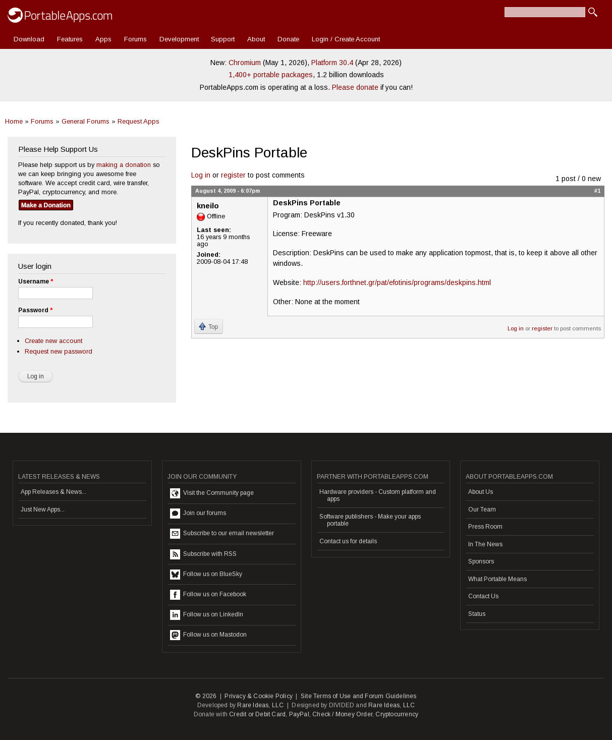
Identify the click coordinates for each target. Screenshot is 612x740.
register (233, 175)
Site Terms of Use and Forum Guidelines (359, 696)
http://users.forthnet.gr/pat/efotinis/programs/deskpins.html (397, 282)
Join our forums (198, 513)
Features (70, 39)
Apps (103, 39)
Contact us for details (348, 541)
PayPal (299, 714)
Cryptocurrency (396, 714)
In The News (485, 544)
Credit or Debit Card (257, 714)
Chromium (245, 63)
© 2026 (205, 696)
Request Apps (138, 121)
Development (179, 39)
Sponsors (481, 561)
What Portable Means (497, 579)
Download (29, 39)
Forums (135, 39)
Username (35, 281)
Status (476, 613)
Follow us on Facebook (208, 595)
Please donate (355, 87)
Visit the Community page (212, 493)
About (256, 39)
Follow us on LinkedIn (206, 615)
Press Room (485, 526)
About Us (480, 491)
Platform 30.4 (332, 63)
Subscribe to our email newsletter (222, 534)
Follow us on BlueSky (206, 575)
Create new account (53, 341)
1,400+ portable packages (271, 75)
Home (14, 121)
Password (35, 310)
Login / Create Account (346, 39)
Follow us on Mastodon (208, 635)
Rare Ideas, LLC (260, 705)
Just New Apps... (43, 509)
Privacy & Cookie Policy (259, 696)
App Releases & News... (53, 491)
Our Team (482, 509)
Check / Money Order (342, 714)
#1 (597, 191)
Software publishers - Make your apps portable (370, 520)
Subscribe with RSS (203, 554)
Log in (200, 175)
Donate (288, 39)
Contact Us (483, 596)
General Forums (85, 121)
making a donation (123, 164)
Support (223, 39)
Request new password (58, 351)
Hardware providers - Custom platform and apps (377, 495)
